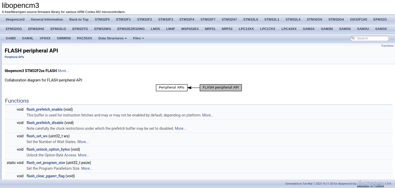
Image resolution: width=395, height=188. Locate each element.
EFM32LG (58, 29)
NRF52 (227, 29)
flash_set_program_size (111, 163)
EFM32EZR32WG (131, 29)
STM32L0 (250, 19)
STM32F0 (102, 19)
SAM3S (345, 29)
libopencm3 (15, 19)
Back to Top (78, 19)
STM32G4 (336, 19)
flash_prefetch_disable (110, 123)
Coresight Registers (26, 96)
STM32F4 (186, 19)
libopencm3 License (23, 45)
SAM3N (327, 29)
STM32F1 (123, 19)
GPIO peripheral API (31, 142)
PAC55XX (84, 38)
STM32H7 (229, 19)
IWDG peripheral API (31, 160)
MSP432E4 (190, 29)
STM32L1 (271, 19)
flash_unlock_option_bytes (113, 149)
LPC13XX (246, 29)
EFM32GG (14, 29)
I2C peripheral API (30, 154)
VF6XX (45, 38)
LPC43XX (289, 29)
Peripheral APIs (24, 102)
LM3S (155, 29)
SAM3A (309, 29)
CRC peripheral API (31, 125)
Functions (387, 46)
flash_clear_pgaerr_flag (111, 176)
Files (138, 38)
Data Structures (112, 38)
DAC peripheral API (30, 131)
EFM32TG (80, 29)
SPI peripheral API (30, 177)
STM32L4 (292, 19)
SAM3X (381, 29)
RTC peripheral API (30, 171)
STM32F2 (144, 19)
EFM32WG (102, 29)
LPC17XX (267, 29)
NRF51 (210, 29)
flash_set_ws (102, 136)
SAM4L (27, 38)
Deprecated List (20, 56)
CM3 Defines (22, 85)
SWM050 (64, 38)
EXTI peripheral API (31, 137)
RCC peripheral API (31, 119)
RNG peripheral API (31, 165)
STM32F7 (208, 19)
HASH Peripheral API (32, 148)
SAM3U (363, 29)
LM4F (170, 29)
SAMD (11, 38)
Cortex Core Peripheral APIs (32, 91)
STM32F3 (165, 19)
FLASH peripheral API (32, 114)
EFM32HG (36, 29)
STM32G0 (314, 19)
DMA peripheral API (31, 108)
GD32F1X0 (358, 19)
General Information (47, 19)
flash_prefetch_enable (110, 109)
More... (128, 71)
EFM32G (380, 19)
